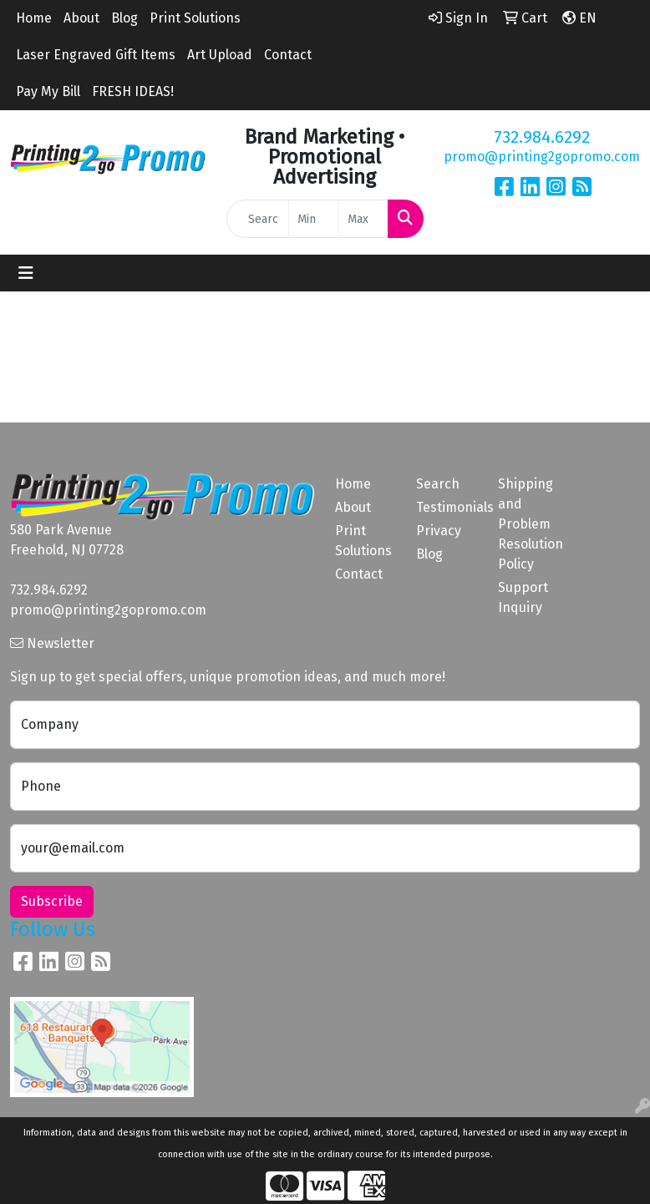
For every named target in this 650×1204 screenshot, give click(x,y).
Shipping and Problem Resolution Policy (528, 524)
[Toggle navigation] (25, 273)
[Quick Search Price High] (363, 219)
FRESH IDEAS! (133, 91)
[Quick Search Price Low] (313, 219)
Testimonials (446, 507)
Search (438, 484)
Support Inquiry (523, 597)
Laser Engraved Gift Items (95, 55)
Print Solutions (195, 18)
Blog (124, 18)
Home (34, 18)
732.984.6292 (542, 137)
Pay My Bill (48, 91)
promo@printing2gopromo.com (542, 156)
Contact (288, 55)
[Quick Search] (257, 219)
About (81, 18)
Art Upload (219, 55)
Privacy (438, 531)
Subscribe (52, 901)
